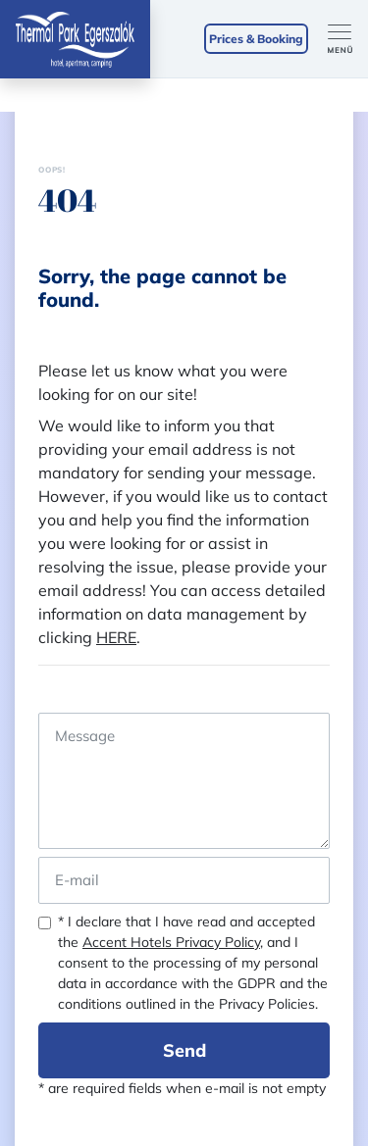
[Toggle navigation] (348, 39)
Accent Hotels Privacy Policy (171, 942)
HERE (116, 637)
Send (184, 1050)
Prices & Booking (256, 38)
